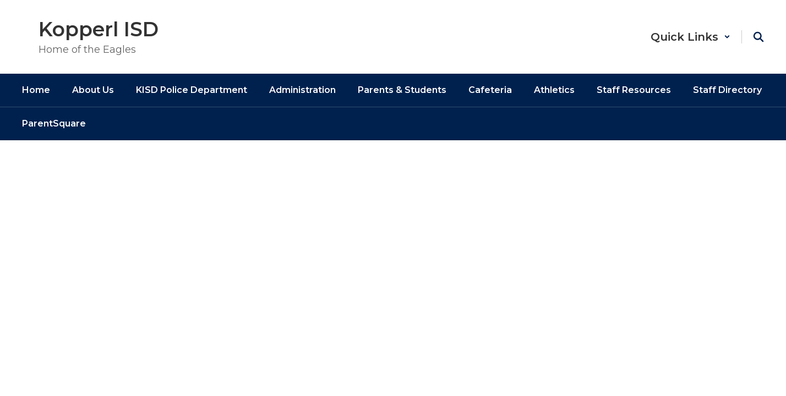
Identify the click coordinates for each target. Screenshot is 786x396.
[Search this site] (758, 36)
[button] (690, 36)
